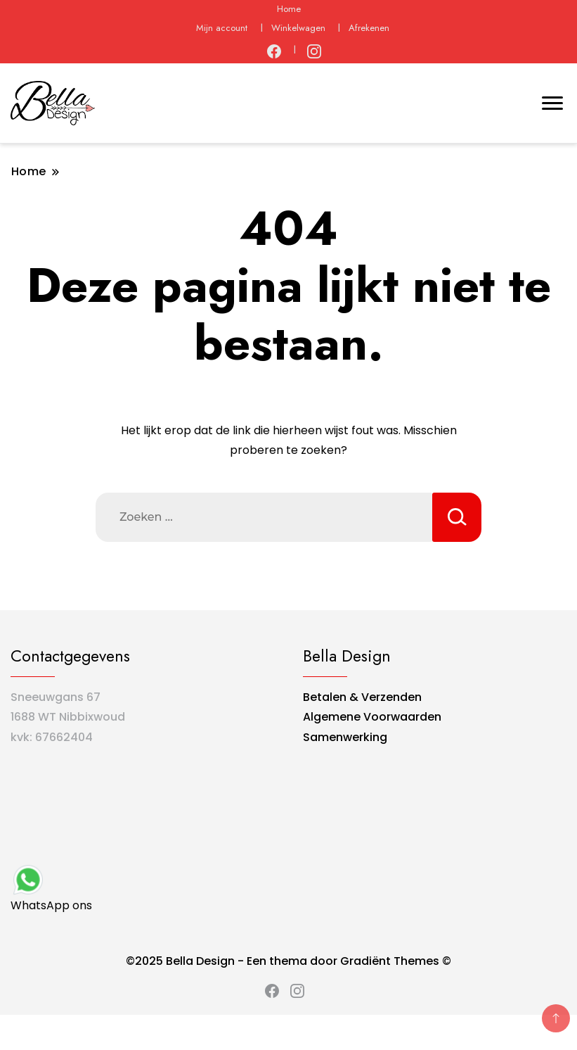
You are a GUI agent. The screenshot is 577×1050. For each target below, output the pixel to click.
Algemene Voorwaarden (372, 717)
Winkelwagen (298, 27)
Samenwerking (345, 737)
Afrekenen (369, 27)
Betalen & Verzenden (362, 697)
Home (289, 8)
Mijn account (221, 27)
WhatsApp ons (51, 887)
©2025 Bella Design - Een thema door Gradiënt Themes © (288, 961)
